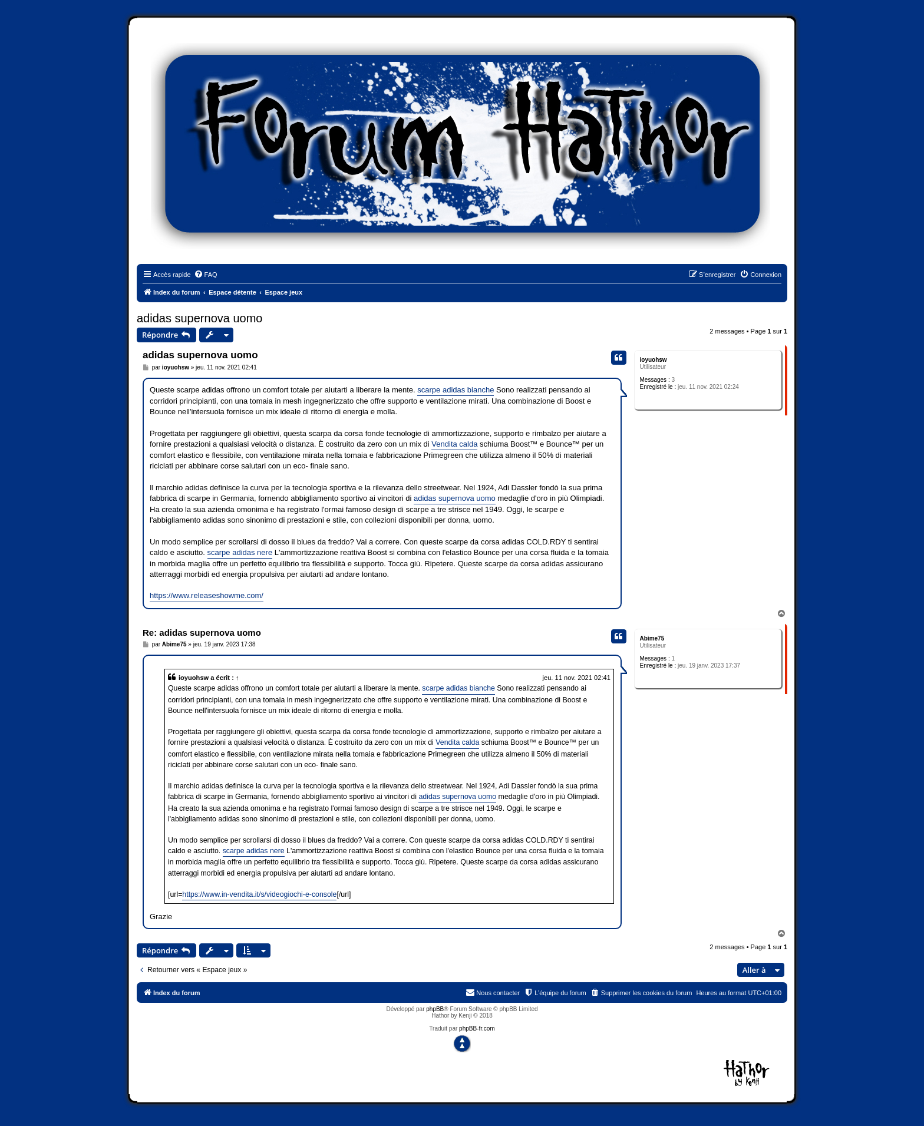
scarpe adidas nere (240, 552)
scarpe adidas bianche (455, 389)
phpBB (435, 1009)
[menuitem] (205, 275)
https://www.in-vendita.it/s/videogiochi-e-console (259, 894)
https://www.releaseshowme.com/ (206, 595)
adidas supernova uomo (199, 318)
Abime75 (652, 638)
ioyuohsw (653, 359)
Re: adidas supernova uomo (202, 633)
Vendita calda (454, 444)
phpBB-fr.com (477, 1028)
